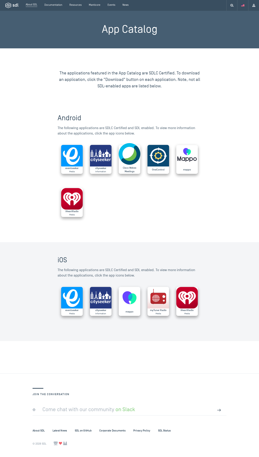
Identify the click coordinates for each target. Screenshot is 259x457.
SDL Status (164, 430)
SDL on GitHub (83, 430)
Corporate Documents (112, 430)
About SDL (39, 430)
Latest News (60, 430)
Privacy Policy (141, 430)
